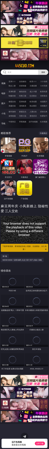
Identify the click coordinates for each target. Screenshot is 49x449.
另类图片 (43, 106)
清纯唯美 (22, 106)
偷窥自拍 (12, 101)
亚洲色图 (22, 101)
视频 (3, 83)
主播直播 (33, 86)
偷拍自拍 (22, 91)
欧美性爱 (43, 91)
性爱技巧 (43, 116)
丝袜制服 (22, 86)
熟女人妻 (12, 86)
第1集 (5, 256)
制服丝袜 (12, 96)
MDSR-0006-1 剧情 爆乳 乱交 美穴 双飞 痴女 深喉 (22, 260)
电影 (3, 93)
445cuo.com (24, 65)
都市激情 (12, 111)
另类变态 (43, 96)
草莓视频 (22, 121)
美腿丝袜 (12, 106)
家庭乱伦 (22, 111)
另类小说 (22, 116)
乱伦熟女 (33, 96)
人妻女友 (33, 111)
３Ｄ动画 (43, 81)
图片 (3, 103)
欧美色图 (33, 101)
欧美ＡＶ (33, 81)
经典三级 (22, 96)
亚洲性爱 (12, 91)
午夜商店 (12, 121)
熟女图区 (33, 106)
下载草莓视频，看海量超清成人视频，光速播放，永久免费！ (24, 248)
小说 (3, 113)
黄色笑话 (33, 116)
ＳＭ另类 (43, 86)
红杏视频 (43, 121)
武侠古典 (43, 111)
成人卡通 (33, 91)
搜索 (43, 72)
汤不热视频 (33, 121)
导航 (3, 123)
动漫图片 (43, 101)
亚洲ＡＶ (12, 81)
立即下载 (39, 443)
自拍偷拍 (22, 81)
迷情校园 (12, 116)
